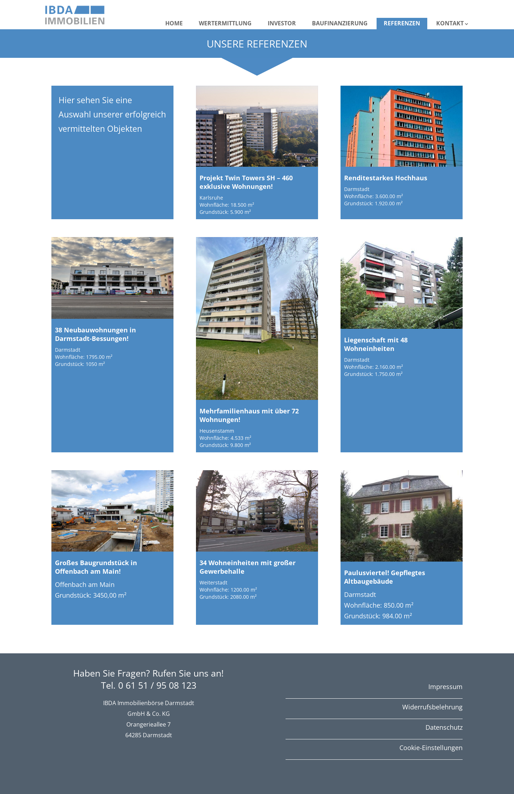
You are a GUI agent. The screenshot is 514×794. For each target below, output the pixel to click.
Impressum (445, 686)
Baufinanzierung (340, 23)
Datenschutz (444, 727)
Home (174, 23)
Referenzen (402, 23)
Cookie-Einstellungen (431, 747)
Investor (282, 23)
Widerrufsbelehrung (432, 707)
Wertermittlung (225, 23)
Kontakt (450, 23)
